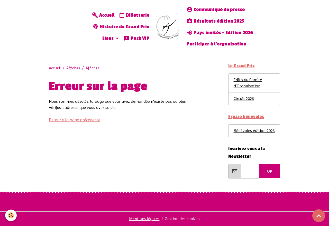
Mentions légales (144, 218)
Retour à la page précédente (74, 119)
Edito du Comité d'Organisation (248, 82)
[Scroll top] (318, 215)
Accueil (103, 15)
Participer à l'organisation (216, 44)
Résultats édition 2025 (215, 21)
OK (269, 171)
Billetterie (134, 15)
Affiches (73, 67)
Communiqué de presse (216, 9)
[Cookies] (11, 215)
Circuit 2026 (244, 98)
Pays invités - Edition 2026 (220, 33)
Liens (108, 38)
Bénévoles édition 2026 (254, 130)
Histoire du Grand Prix (121, 27)
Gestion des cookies (182, 218)
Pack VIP (136, 38)
